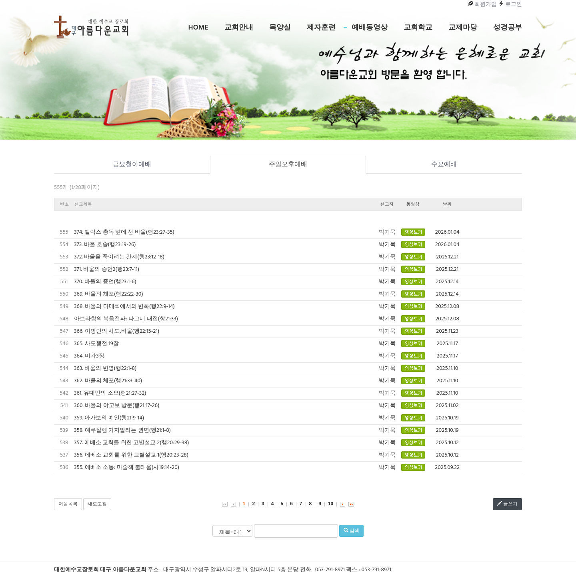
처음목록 (68, 504)
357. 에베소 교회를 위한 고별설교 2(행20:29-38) (131, 442)
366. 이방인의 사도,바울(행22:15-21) (116, 331)
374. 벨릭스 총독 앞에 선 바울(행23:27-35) (124, 232)
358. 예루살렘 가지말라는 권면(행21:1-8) (122, 430)
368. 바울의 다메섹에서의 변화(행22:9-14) (124, 306)
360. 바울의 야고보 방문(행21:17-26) (116, 405)
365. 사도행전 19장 (96, 343)
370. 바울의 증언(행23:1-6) (105, 281)
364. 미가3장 (89, 356)
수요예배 (444, 164)
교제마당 (462, 28)
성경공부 (507, 28)
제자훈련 (321, 28)
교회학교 (418, 28)
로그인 (510, 4)
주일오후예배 (288, 164)
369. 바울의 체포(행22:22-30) (108, 294)
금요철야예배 (132, 164)
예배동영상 (370, 28)
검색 (351, 531)
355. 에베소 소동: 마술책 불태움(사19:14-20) (126, 467)
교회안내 (238, 28)
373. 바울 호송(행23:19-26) (105, 244)
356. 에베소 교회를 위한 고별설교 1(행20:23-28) (131, 455)
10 (330, 503)
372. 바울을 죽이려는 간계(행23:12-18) (119, 257)
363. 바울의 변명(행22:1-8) (105, 368)
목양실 (280, 28)
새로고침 (97, 504)
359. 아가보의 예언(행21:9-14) (109, 418)
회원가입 (482, 4)
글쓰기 (507, 504)
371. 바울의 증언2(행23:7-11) (106, 269)
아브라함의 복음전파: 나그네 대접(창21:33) (126, 319)
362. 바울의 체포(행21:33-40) (108, 380)
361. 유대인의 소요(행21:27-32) (110, 393)
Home (198, 28)
